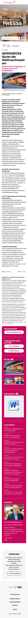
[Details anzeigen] (14, 405)
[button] (18, 38)
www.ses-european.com (7, 323)
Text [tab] (4, 46)
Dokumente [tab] (15, 46)
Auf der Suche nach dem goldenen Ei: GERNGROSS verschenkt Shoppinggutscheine (14, 450)
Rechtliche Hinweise (15, 598)
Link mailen (23, 271)
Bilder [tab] (8, 46)
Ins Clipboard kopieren (14, 351)
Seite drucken (7, 271)
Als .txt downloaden (14, 346)
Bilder (7, 359)
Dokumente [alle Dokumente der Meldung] (10, 394)
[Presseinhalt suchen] (10, 38)
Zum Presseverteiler (14, 573)
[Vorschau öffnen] (14, 81)
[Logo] (9, 2)
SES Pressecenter (14, 594)
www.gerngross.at (19, 322)
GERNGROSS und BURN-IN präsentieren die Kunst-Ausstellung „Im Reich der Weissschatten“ (13, 472)
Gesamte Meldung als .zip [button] (14, 332)
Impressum (15, 605)
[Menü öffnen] (2, 2)
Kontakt (15, 609)
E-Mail (5, 540)
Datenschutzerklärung (14, 602)
